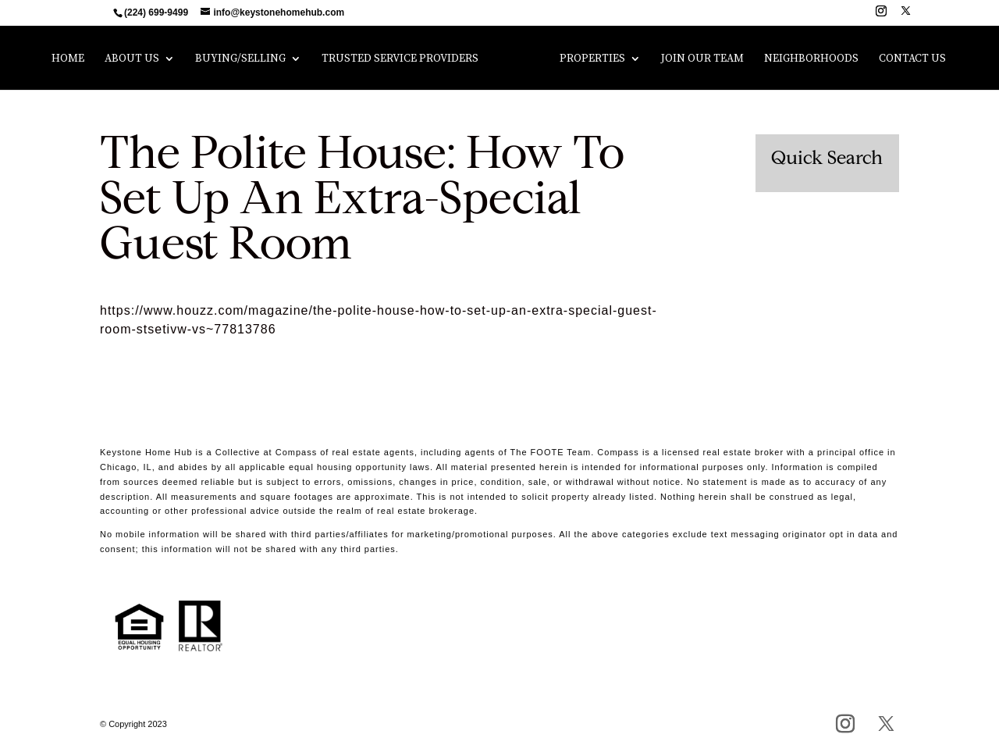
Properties (592, 59)
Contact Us (912, 59)
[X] (905, 15)
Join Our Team (702, 59)
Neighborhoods (811, 59)
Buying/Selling (240, 59)
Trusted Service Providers (400, 59)
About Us (132, 59)
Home (68, 59)
